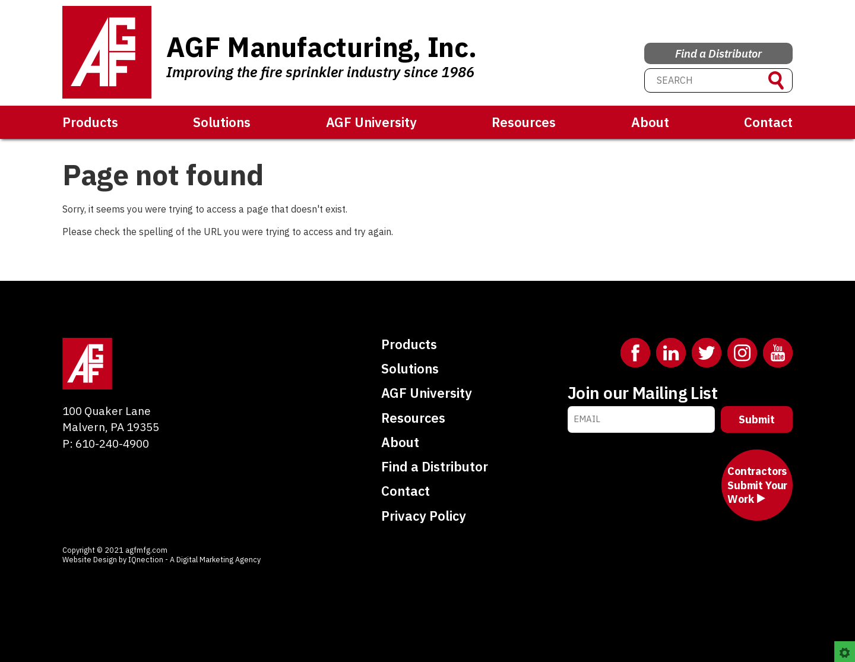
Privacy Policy (423, 515)
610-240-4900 (112, 443)
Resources (524, 122)
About (650, 122)
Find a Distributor (719, 49)
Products (90, 122)
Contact (768, 122)
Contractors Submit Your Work (757, 485)
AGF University (371, 122)
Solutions (222, 122)
